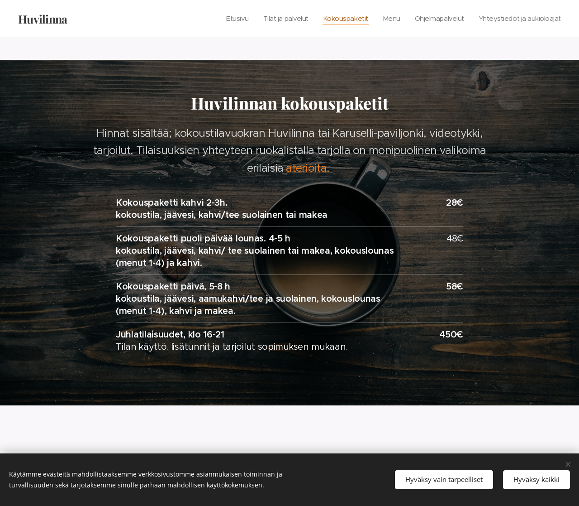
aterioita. (307, 168)
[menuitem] (223, 18)
